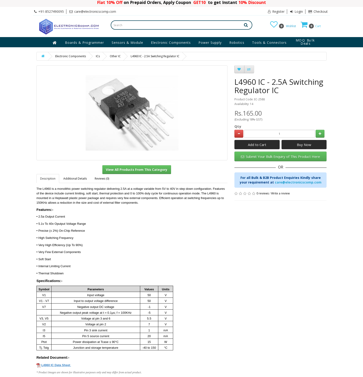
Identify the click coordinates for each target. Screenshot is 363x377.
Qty (237, 126)
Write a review (280, 193)
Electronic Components (171, 42)
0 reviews (262, 193)
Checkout (318, 11)
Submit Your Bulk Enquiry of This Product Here (280, 156)
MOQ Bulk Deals (305, 42)
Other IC (115, 56)
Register (276, 11)
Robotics (236, 42)
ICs (98, 56)
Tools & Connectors (269, 42)
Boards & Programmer (84, 42)
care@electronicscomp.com (298, 182)
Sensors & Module (127, 42)
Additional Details (75, 179)
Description (47, 179)
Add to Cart (257, 144)
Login (296, 11)
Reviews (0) (102, 179)
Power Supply (210, 42)
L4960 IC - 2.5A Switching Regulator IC (155, 56)
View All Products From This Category (136, 170)
